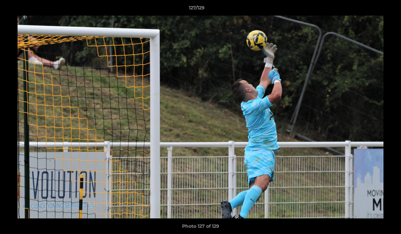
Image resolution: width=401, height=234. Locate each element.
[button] (374, 9)
